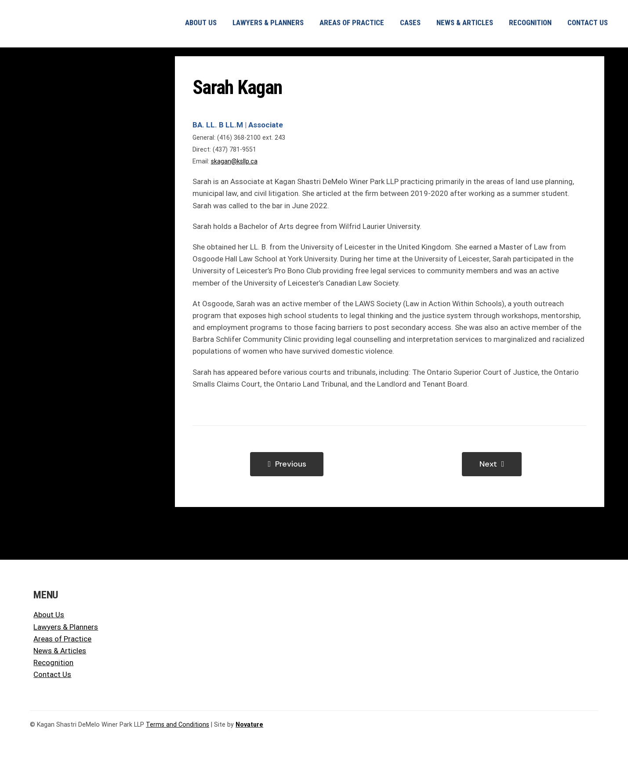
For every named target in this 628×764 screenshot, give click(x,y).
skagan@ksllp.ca (234, 161)
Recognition (53, 662)
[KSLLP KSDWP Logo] (81, 10)
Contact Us (52, 674)
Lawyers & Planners (65, 627)
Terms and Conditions (177, 724)
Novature (249, 724)
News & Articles (59, 650)
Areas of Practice (62, 638)
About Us (48, 614)
